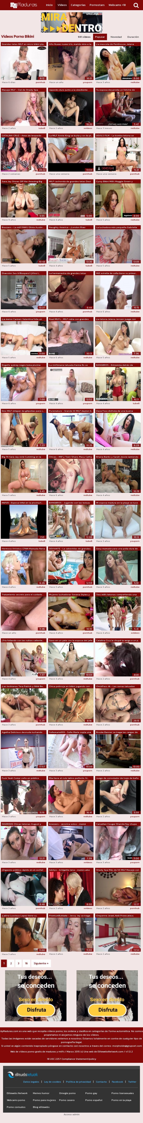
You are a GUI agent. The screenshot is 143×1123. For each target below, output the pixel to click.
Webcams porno (16, 1100)
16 (26, 963)
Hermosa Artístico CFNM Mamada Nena (23, 548)
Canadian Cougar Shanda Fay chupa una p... (116, 824)
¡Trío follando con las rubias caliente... (23, 640)
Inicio (49, 5)
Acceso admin (72, 1114)
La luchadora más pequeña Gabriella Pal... (116, 227)
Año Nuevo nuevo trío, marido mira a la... (70, 44)
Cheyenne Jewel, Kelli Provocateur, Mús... (115, 916)
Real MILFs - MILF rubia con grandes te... (69, 319)
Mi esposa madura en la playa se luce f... (117, 503)
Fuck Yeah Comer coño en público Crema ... (20, 778)
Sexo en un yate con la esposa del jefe (70, 640)
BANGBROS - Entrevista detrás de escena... (114, 365)
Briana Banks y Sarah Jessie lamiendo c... (117, 457)
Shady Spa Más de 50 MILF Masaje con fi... (117, 870)
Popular (100, 37)
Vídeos (62, 5)
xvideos (88, 128)
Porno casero (67, 1100)
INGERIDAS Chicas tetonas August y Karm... (21, 824)
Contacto (101, 1082)
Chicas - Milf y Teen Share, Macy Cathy (70, 456)
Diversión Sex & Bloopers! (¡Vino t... (21, 273)
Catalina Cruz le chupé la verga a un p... (117, 640)
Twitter (132, 1082)
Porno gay (91, 1093)
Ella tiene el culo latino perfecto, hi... (69, 778)
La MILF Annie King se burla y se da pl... (70, 135)
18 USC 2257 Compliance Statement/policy (71, 1059)
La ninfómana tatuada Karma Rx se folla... (68, 365)
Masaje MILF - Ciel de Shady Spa (20, 89)
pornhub (40, 82)
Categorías (78, 5)
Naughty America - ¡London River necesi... (67, 227)
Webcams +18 (117, 5)
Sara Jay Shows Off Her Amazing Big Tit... (22, 181)
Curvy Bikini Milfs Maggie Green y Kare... (114, 181)
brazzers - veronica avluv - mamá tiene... (67, 824)
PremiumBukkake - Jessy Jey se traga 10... (69, 916)
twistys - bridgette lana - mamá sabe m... (69, 870)
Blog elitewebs (41, 1107)
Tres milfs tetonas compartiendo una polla (116, 594)
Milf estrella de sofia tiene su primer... (116, 273)
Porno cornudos (16, 1107)
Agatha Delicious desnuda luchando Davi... (22, 732)
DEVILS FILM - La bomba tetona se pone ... (115, 135)
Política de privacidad (78, 1082)
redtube (135, 82)
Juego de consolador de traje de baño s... (117, 778)
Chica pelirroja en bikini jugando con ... (70, 686)
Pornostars (97, 5)
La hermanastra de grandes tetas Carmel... (67, 273)
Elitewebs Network (17, 1093)
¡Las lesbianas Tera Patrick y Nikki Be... (23, 686)
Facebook (117, 1082)
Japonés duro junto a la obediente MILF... (68, 90)
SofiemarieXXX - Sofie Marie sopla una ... (70, 732)
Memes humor (41, 1093)
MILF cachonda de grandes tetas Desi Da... (70, 181)
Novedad (116, 37)
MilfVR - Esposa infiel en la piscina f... (22, 502)
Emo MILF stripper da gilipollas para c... (23, 410)
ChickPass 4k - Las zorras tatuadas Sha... (115, 686)
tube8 (42, 128)
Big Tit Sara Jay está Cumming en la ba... (21, 457)
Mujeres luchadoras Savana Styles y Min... (69, 594)
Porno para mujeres (44, 1100)
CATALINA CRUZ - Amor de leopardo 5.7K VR (21, 135)
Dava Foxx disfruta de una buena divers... (114, 411)
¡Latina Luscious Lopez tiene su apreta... (19, 916)
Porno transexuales (122, 1093)
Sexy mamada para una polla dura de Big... (117, 549)
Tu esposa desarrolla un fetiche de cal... (115, 90)
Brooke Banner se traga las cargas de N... (117, 732)
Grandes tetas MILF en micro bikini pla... (23, 44)
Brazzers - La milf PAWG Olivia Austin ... (23, 227)
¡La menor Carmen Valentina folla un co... (22, 319)
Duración (133, 37)
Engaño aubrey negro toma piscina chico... (21, 365)
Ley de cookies (52, 1082)
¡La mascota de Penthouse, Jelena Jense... (115, 44)
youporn (87, 82)
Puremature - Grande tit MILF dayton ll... (70, 410)
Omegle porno (67, 1093)
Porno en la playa (121, 1100)
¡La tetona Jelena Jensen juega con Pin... (116, 319)
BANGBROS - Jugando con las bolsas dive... (69, 503)
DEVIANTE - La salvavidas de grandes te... (70, 549)
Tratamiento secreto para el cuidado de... (22, 594)
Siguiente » (41, 963)
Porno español (93, 1100)
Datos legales (31, 1082)
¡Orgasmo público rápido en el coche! (22, 869)
